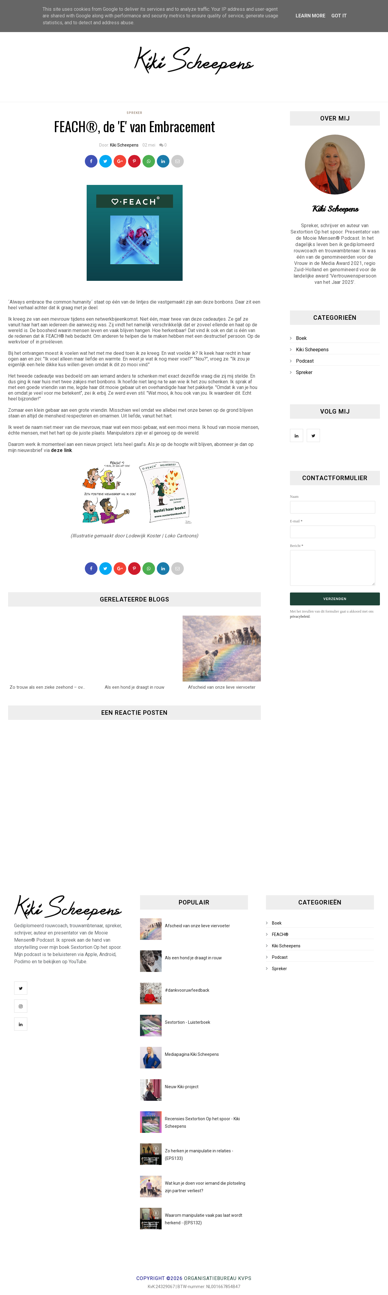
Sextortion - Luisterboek (187, 1022)
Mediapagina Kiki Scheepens (192, 1054)
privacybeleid (299, 616)
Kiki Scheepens (124, 145)
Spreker (134, 112)
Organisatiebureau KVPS (218, 1278)
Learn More (310, 16)
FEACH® (280, 934)
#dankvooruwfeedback (187, 990)
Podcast (305, 361)
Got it (339, 16)
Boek (301, 338)
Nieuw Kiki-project (181, 1086)
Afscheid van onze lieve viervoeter (197, 925)
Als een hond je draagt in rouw (193, 957)
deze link (61, 450)
